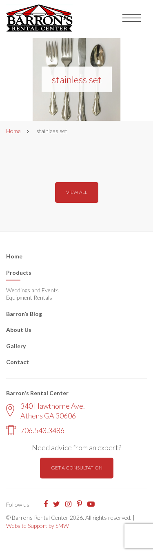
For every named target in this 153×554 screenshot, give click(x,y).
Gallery (16, 346)
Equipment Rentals (29, 297)
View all (76, 192)
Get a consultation (76, 468)
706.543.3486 (35, 430)
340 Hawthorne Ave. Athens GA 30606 (45, 410)
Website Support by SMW (37, 525)
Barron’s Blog (24, 313)
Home (13, 130)
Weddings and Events (32, 290)
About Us (18, 329)
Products (18, 272)
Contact (17, 361)
